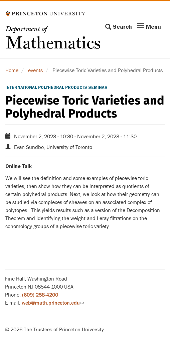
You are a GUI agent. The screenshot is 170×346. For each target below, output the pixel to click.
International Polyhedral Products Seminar (56, 87)
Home (11, 70)
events (35, 70)
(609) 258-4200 (40, 295)
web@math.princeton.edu (53, 303)
